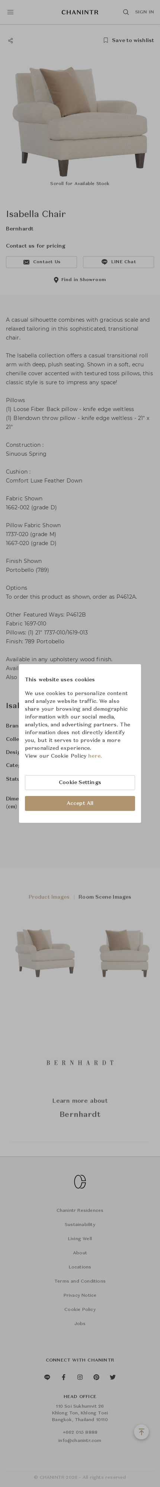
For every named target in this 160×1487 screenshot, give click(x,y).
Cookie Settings (80, 782)
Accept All (80, 803)
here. (95, 756)
